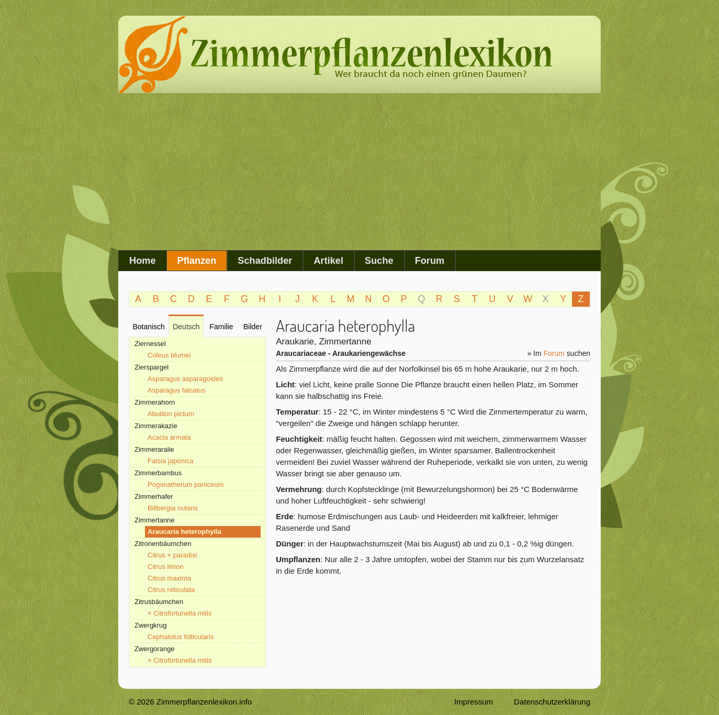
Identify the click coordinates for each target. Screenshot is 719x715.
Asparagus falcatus (177, 390)
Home (142, 260)
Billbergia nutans (173, 508)
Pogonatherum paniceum (185, 484)
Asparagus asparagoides (185, 379)
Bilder (252, 326)
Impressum (473, 701)
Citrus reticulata (171, 590)
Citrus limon (166, 567)
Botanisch (148, 326)
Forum (430, 260)
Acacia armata (169, 437)
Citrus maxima (169, 578)
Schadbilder (265, 260)
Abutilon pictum (171, 414)
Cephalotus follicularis (181, 637)
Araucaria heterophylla (184, 531)
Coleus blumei (169, 355)
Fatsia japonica (170, 461)
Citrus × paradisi (172, 555)
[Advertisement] (359, 171)
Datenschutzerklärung (552, 701)
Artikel (328, 260)
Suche (379, 260)
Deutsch (186, 326)
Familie (221, 326)
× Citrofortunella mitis (179, 613)
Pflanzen (197, 260)
